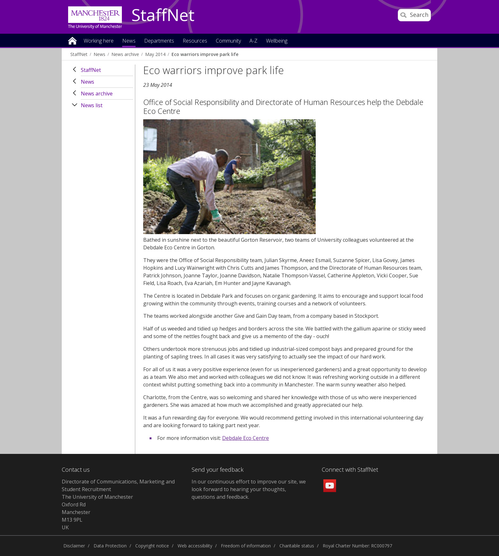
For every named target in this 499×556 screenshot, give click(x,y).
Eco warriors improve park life (205, 54)
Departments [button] (159, 41)
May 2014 (155, 54)
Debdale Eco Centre (245, 437)
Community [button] (228, 41)
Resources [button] (195, 41)
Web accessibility (195, 546)
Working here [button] (99, 41)
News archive (125, 54)
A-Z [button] (253, 41)
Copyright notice (152, 546)
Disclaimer (74, 546)
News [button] (129, 41)
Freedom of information (246, 546)
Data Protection (110, 546)
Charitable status (296, 546)
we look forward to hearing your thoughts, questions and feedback (249, 489)
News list (91, 105)
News (99, 54)
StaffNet (162, 15)
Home (72, 40)
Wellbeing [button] (276, 41)
